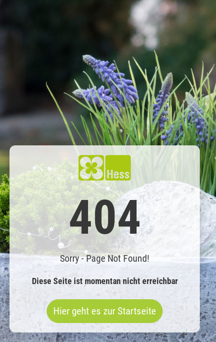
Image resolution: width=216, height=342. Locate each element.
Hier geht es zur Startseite (104, 311)
